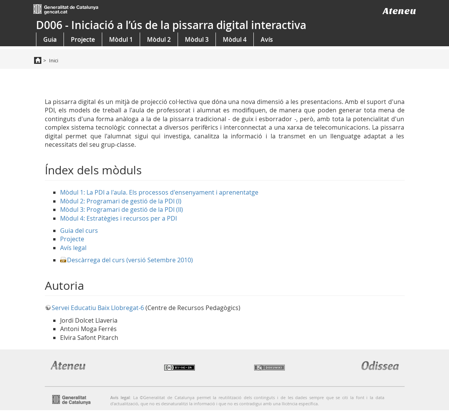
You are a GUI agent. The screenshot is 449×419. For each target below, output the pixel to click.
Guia (50, 39)
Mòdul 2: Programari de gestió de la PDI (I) (120, 201)
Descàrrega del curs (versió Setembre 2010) (130, 260)
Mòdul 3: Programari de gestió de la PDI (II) (121, 209)
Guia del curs (79, 230)
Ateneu (399, 10)
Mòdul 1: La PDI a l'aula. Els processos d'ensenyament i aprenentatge (159, 192)
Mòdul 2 (159, 39)
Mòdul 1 (121, 39)
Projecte (83, 39)
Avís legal (73, 248)
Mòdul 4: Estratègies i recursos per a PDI (118, 218)
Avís (267, 39)
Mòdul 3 (197, 39)
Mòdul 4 (235, 39)
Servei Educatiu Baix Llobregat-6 (98, 308)
